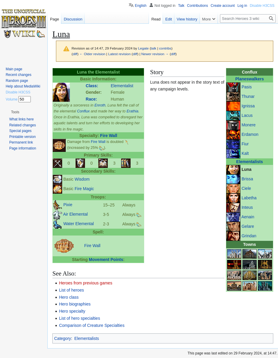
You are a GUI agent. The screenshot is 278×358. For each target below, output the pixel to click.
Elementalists (249, 161)
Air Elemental (75, 214)
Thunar (248, 96)
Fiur (245, 143)
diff (75, 54)
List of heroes (71, 290)
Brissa (247, 178)
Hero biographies (75, 304)
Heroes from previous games (85, 283)
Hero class (68, 297)
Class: (92, 85)
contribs (165, 48)
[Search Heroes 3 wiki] (248, 18)
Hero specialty (72, 311)
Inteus (247, 207)
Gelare (248, 226)
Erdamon (250, 134)
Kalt (245, 153)
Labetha (249, 197)
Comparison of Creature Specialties (91, 325)
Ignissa (248, 106)
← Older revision (92, 54)
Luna (246, 169)
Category (62, 338)
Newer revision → (155, 54)
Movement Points (106, 259)
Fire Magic (84, 188)
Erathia (132, 111)
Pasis (247, 87)
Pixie (67, 204)
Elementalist (122, 85)
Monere (248, 124)
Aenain (247, 216)
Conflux (83, 111)
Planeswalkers (249, 79)
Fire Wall (108, 135)
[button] (15, 112)
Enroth (99, 105)
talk (153, 48)
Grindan (249, 235)
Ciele (246, 188)
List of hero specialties (79, 318)
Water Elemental (78, 223)
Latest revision (119, 54)
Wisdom (82, 179)
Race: (91, 99)
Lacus (247, 115)
